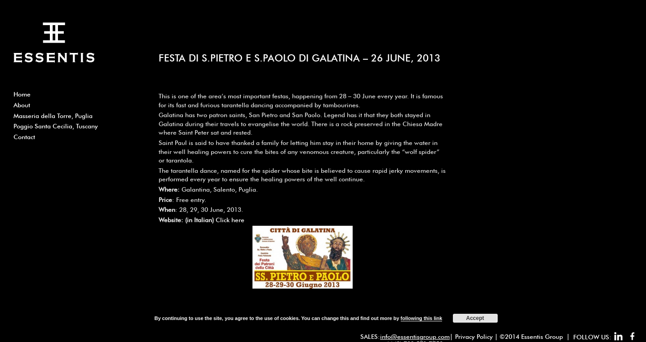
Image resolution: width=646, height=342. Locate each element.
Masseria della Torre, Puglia (53, 115)
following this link (421, 318)
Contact (24, 136)
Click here (230, 220)
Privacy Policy (474, 336)
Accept (475, 318)
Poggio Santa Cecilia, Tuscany (55, 126)
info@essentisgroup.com (415, 336)
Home (22, 94)
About (21, 105)
